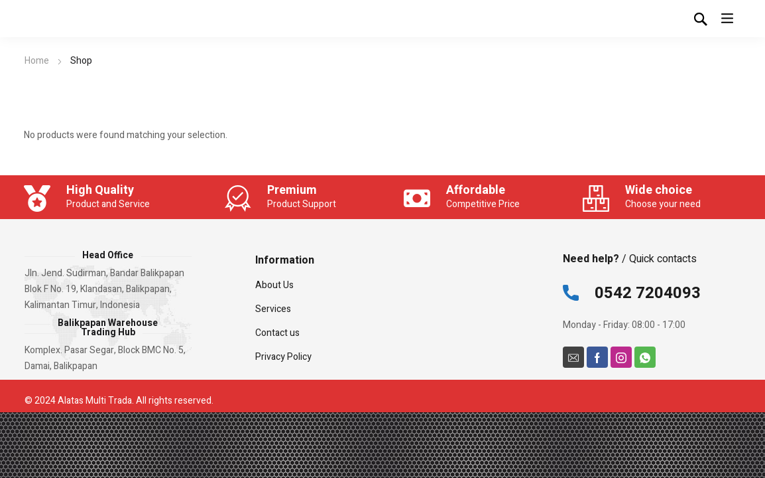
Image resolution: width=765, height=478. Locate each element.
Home (37, 61)
